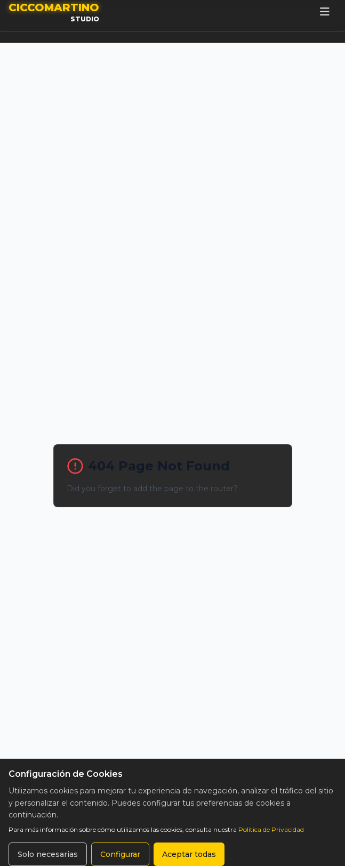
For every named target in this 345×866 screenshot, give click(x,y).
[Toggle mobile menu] (324, 11)
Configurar (120, 854)
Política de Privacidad (271, 829)
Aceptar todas (189, 854)
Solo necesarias (48, 854)
